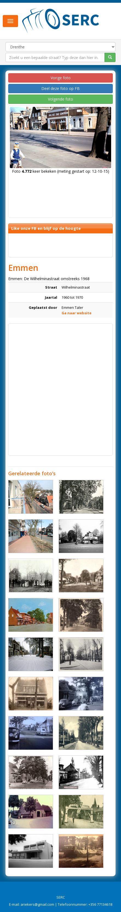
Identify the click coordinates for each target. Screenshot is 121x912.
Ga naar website (76, 312)
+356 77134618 (100, 904)
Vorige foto (61, 77)
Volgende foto (60, 99)
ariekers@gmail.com (37, 904)
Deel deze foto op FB (60, 88)
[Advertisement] (60, 386)
